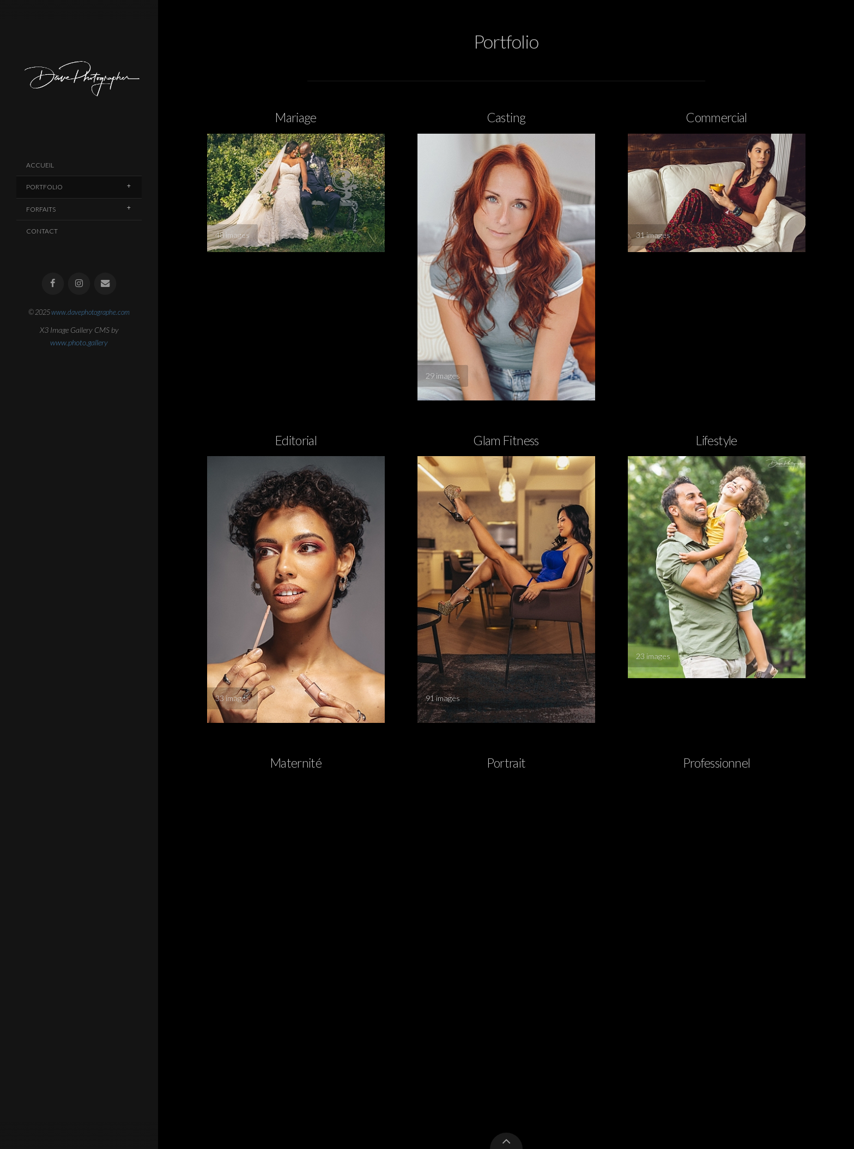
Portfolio (44, 187)
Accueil (40, 165)
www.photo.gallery (79, 342)
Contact (42, 231)
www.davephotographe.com (90, 312)
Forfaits (41, 209)
